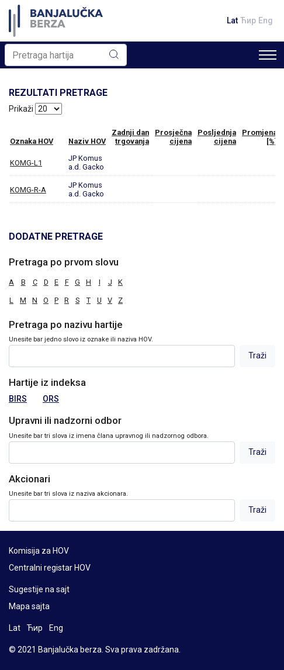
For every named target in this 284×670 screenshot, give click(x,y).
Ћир (248, 20)
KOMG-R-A (28, 189)
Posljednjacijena (217, 137)
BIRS (18, 398)
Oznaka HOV (31, 141)
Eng (265, 20)
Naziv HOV (87, 141)
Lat (232, 20)
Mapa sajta (29, 606)
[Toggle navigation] (267, 54)
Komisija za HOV (39, 550)
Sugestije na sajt (39, 589)
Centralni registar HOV (50, 567)
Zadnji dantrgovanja (130, 137)
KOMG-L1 (26, 162)
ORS (51, 398)
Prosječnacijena (173, 137)
